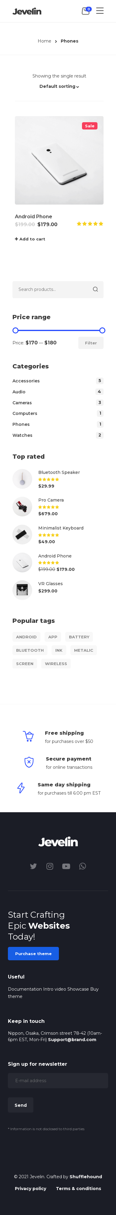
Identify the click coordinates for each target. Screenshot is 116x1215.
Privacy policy (30, 1188)
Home (44, 41)
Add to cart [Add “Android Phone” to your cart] (32, 238)
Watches (22, 435)
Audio (19, 392)
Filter (91, 342)
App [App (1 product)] (52, 636)
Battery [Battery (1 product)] (79, 636)
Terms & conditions (78, 1188)
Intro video (54, 989)
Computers (24, 413)
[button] (59, 89)
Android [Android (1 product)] (26, 636)
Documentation (25, 989)
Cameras (22, 403)
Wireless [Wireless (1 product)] (56, 663)
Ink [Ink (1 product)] (59, 650)
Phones (21, 424)
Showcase (78, 989)
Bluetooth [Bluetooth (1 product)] (30, 650)
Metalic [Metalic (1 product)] (83, 650)
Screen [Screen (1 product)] (24, 663)
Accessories (26, 381)
